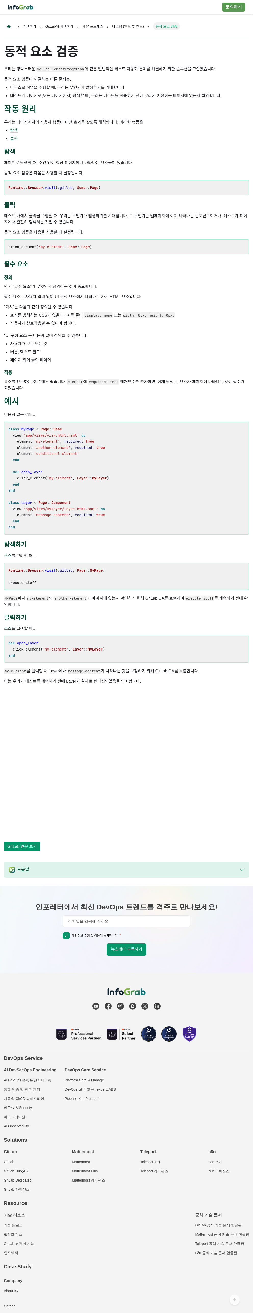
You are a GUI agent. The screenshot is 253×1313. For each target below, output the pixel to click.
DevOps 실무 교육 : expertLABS (90, 1089)
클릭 (14, 139)
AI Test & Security (18, 1108)
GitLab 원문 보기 (22, 846)
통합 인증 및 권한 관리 (22, 1089)
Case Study (18, 1266)
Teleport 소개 (150, 1162)
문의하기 (233, 7)
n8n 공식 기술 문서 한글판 (216, 1253)
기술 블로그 (13, 1225)
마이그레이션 (14, 1117)
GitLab (9, 1162)
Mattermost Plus (85, 1171)
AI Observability (16, 1126)
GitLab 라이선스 (17, 1189)
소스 (7, 556)
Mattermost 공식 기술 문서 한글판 (222, 1234)
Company (13, 1281)
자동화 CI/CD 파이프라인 (24, 1099)
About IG (11, 1291)
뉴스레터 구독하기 (126, 949)
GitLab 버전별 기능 (19, 1244)
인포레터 (11, 1253)
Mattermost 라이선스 (88, 1180)
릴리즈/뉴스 (13, 1234)
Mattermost (81, 1162)
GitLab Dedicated (17, 1180)
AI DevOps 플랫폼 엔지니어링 (28, 1080)
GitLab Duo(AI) (16, 1171)
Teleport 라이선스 (154, 1171)
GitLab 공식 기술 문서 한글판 (218, 1225)
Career (9, 1306)
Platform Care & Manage (84, 1080)
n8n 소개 (215, 1162)
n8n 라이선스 (219, 1171)
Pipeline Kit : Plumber (82, 1099)
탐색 (14, 130)
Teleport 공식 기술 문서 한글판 (219, 1244)
